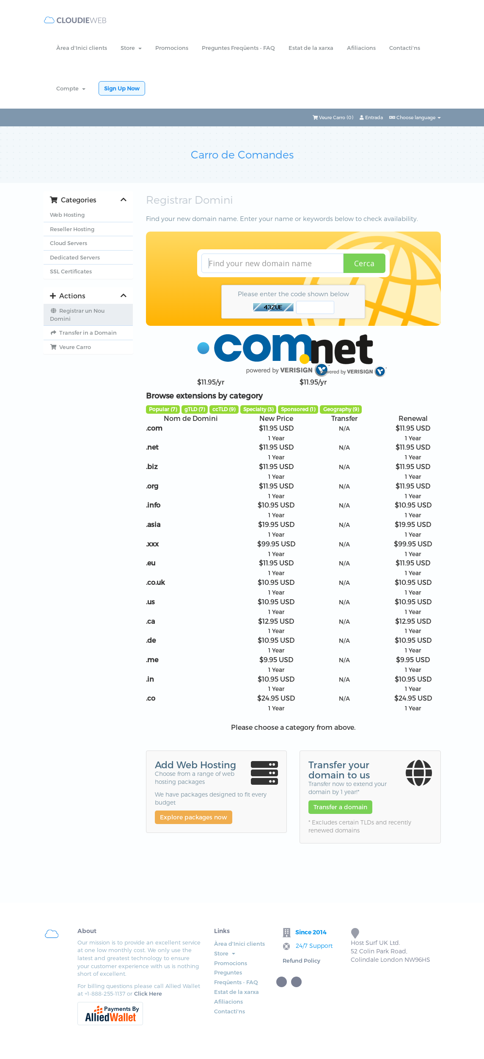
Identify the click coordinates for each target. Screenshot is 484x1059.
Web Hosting (67, 214)
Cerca (364, 263)
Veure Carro (70, 347)
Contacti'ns (404, 47)
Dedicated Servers (75, 257)
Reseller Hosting (72, 229)
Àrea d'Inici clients (81, 47)
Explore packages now (193, 817)
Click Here (148, 993)
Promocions (171, 47)
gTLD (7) (194, 409)
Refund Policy (301, 960)
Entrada (371, 117)
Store (131, 47)
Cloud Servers (68, 243)
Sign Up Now (122, 88)
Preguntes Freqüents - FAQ (238, 47)
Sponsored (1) (298, 409)
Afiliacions (361, 47)
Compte (70, 88)
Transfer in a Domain (83, 332)
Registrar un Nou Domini (77, 314)
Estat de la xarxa (311, 47)
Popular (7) (163, 409)
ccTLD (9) (223, 409)
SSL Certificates (71, 271)
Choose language (415, 117)
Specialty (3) (258, 409)
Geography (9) (341, 409)
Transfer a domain (340, 807)
